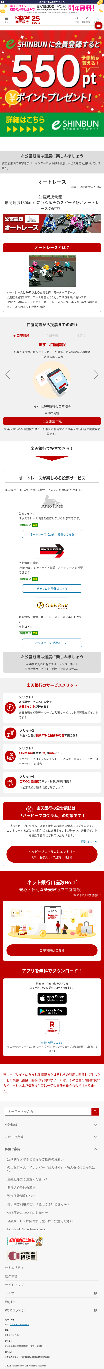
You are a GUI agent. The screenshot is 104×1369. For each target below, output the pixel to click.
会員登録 (52, 334)
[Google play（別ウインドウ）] (52, 1011)
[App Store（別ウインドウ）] (52, 998)
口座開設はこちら (52, 950)
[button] (96, 374)
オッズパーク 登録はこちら (52, 643)
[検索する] (95, 1112)
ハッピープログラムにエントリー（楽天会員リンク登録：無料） (52, 854)
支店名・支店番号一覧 (19, 1324)
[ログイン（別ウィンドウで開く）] (97, 19)
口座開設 (23, 334)
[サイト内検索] (52, 1112)
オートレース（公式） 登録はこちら (52, 534)
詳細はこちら (89, 841)
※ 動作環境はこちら (52, 1042)
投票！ (81, 334)
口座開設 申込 (52, 421)
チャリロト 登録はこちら (52, 588)
